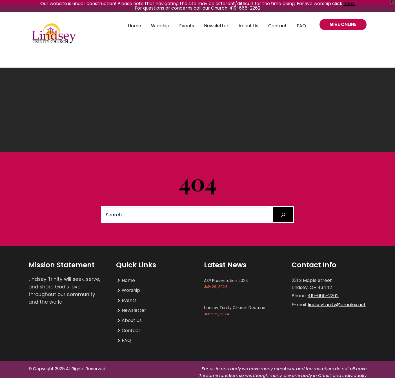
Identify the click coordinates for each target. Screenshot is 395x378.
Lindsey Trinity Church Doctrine (234, 307)
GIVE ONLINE (343, 24)
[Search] (283, 214)
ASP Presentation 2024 (226, 280)
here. (349, 3)
